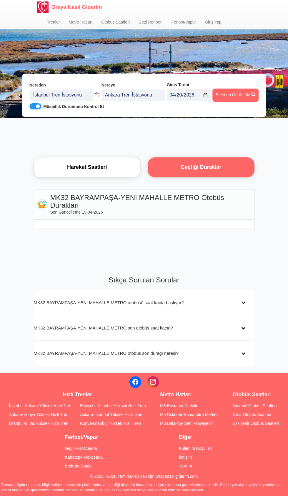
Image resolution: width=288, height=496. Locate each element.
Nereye (108, 84)
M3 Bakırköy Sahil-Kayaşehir (186, 423)
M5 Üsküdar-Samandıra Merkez (189, 414)
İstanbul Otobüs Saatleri (255, 405)
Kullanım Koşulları (195, 448)
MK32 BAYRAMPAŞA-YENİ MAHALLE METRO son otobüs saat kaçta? (103, 327)
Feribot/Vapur (183, 22)
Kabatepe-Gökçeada (84, 457)
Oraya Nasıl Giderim (69, 7)
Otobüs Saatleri (115, 22)
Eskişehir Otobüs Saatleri (256, 423)
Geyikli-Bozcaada (81, 448)
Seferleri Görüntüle (235, 94)
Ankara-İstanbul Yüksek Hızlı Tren (111, 414)
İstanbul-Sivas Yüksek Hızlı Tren (38, 423)
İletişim (185, 457)
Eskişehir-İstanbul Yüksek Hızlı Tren (113, 405)
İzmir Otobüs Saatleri (252, 414)
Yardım (185, 466)
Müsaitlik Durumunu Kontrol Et (73, 106)
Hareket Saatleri (87, 167)
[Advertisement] (144, 137)
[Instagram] (153, 382)
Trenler (53, 22)
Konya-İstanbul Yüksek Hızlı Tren (110, 423)
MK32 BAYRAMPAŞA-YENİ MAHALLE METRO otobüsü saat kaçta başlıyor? (109, 302)
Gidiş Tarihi (178, 84)
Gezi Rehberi (151, 22)
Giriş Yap (213, 22)
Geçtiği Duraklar (201, 167)
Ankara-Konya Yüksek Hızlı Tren (39, 414)
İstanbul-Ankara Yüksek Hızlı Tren (40, 405)
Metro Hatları (80, 22)
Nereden (37, 84)
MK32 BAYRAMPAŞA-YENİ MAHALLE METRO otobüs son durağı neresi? (106, 353)
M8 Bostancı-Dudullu (179, 405)
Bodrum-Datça (78, 466)
